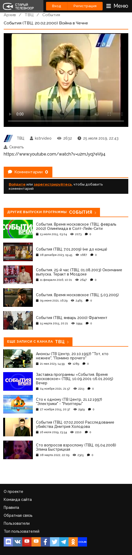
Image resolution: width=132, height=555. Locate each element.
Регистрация (85, 6)
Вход (56, 6)
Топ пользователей (21, 531)
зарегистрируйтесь (53, 184)
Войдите (17, 184)
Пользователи (17, 523)
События (51, 14)
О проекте (13, 491)
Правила (11, 507)
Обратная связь (18, 515)
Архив (10, 14)
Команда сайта (18, 499)
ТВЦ (29, 14)
